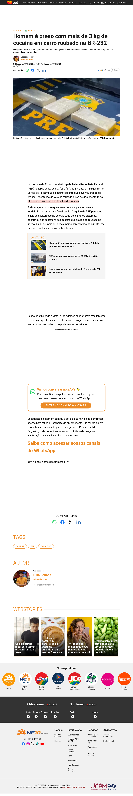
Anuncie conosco (91, 754)
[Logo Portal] (32, 732)
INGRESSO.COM (29, 3)
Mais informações (45, 585)
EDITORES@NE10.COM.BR (73, 787)
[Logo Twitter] (38, 70)
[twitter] (32, 744)
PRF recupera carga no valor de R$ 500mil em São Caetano (73, 258)
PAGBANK (53, 3)
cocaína (20, 546)
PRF (32, 546)
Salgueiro (46, 546)
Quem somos (73, 735)
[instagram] (28, 744)
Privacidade (72, 745)
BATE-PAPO (108, 3)
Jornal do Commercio (108, 736)
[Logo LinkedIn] (44, 70)
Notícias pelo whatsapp (93, 736)
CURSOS (62, 3)
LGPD (70, 756)
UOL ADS (82, 3)
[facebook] (23, 744)
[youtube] (42, 744)
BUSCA (94, 3)
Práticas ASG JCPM (73, 740)
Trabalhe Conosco (71, 770)
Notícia (30, 31)
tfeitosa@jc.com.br (41, 579)
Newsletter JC (92, 742)
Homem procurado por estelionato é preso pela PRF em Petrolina (74, 271)
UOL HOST (42, 3)
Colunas (57, 741)
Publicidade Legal (92, 748)
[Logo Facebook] (33, 70)
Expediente (72, 761)
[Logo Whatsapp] (27, 70)
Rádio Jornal (108, 741)
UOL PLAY (72, 3)
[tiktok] (37, 744)
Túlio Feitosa (27, 59)
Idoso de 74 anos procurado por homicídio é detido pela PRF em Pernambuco (74, 245)
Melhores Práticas (71, 751)
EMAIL (122, 3)
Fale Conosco (73, 765)
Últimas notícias (57, 736)
